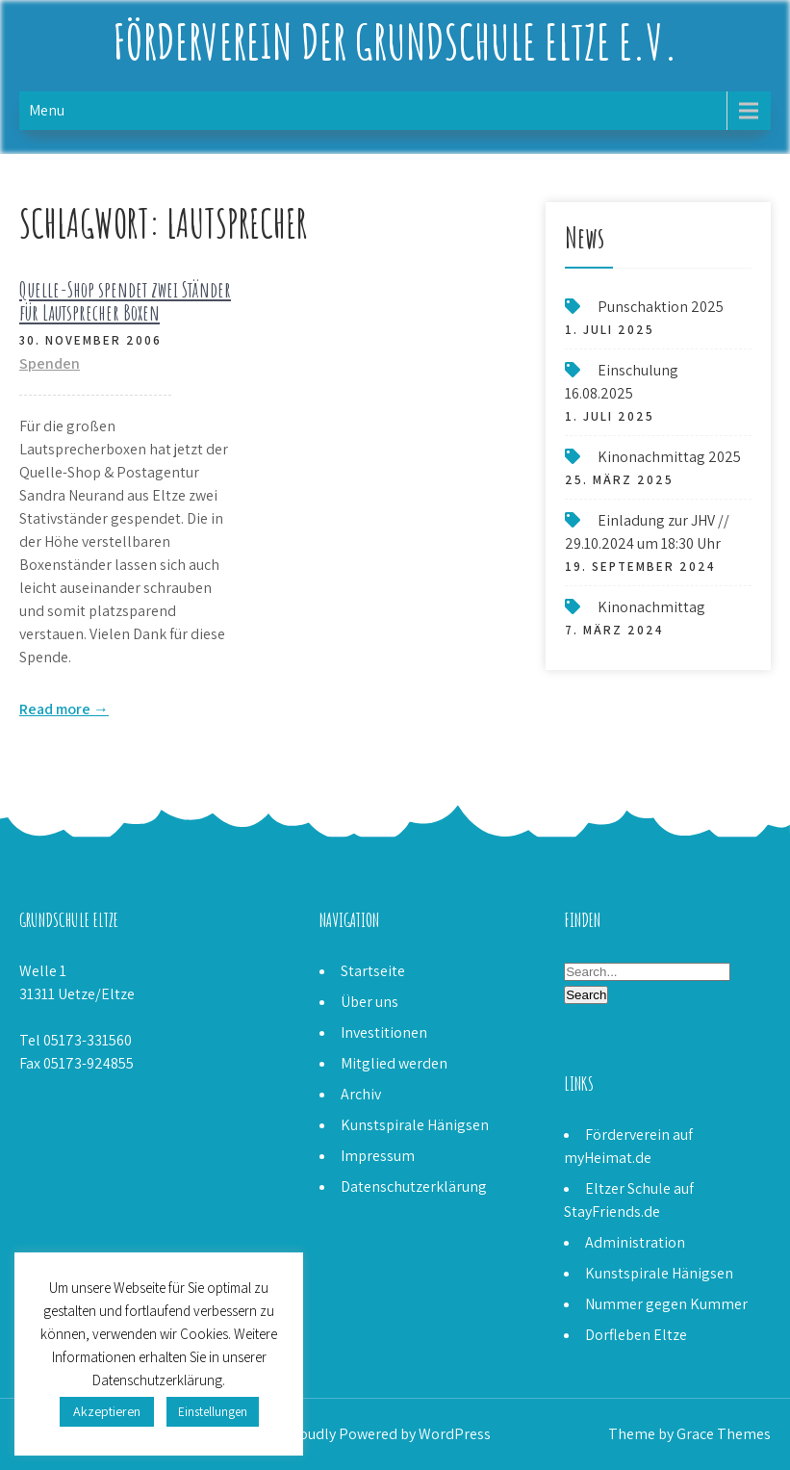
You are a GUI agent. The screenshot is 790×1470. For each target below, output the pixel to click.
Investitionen (384, 1032)
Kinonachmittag (651, 607)
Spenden (49, 363)
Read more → (64, 709)
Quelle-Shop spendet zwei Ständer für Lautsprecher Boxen (125, 300)
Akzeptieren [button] (106, 1411)
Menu (46, 110)
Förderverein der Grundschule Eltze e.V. (395, 41)
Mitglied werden (394, 1063)
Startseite (373, 971)
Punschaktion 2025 (661, 307)
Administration (635, 1242)
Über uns (369, 1002)
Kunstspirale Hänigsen (415, 1125)
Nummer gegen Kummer (666, 1304)
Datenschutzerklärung (414, 1186)
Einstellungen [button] (212, 1412)
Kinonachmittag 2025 (669, 457)
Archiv (361, 1094)
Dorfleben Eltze (636, 1335)
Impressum (378, 1156)
